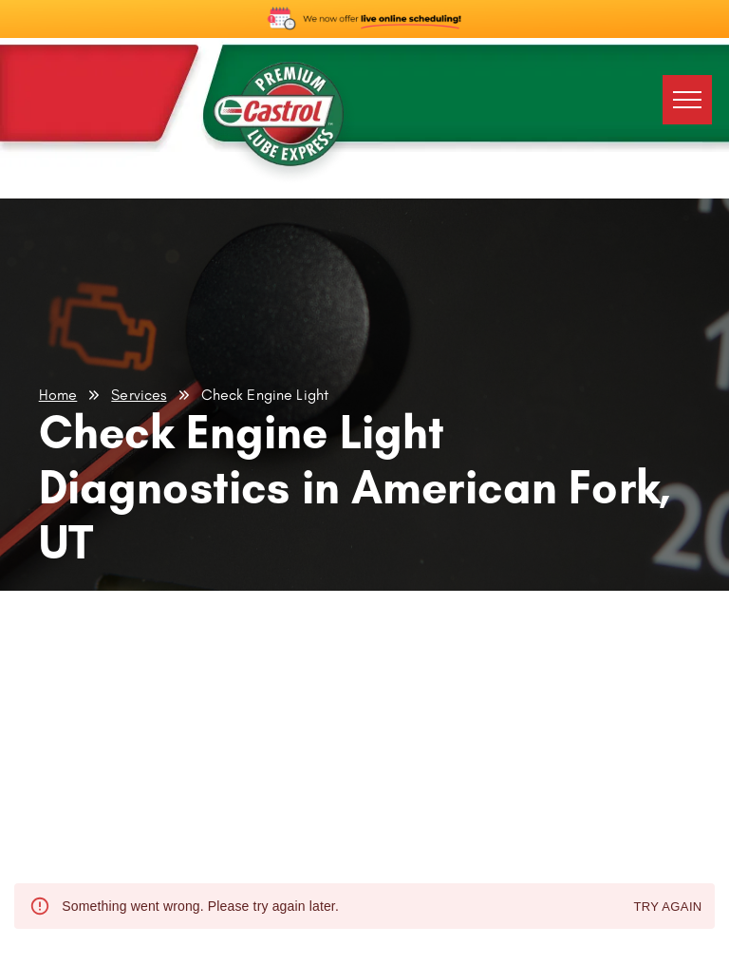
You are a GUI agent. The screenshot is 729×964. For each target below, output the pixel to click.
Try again (667, 907)
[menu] (687, 99)
